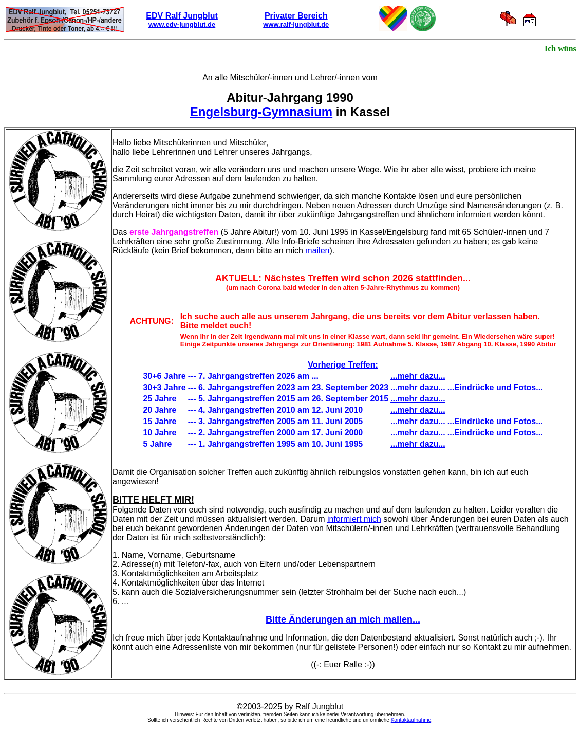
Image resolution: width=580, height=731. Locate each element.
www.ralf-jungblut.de (296, 24)
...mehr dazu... (417, 376)
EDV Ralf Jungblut (182, 15)
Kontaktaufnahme (411, 720)
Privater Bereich (296, 15)
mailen (317, 250)
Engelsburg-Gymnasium (261, 112)
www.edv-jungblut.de (181, 24)
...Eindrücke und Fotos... (495, 387)
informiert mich (354, 519)
